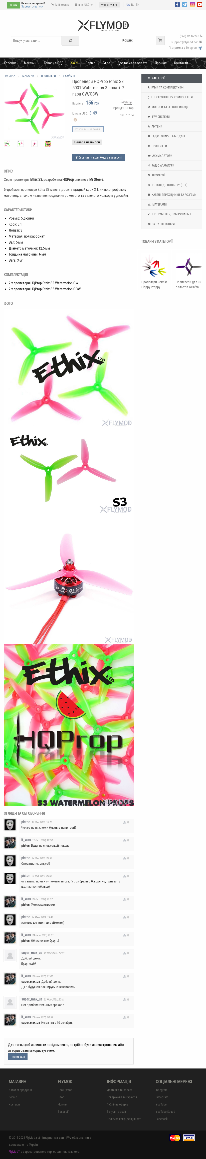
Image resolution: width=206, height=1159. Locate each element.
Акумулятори (159, 156)
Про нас (161, 63)
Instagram (162, 1097)
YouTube (161, 1104)
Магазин (30, 63)
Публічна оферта (117, 1104)
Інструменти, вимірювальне (169, 214)
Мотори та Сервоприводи (167, 107)
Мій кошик (60, 5)
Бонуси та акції (116, 1111)
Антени (154, 126)
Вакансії (63, 1111)
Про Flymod (65, 1090)
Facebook (162, 1119)
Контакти (181, 63)
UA (128, 5)
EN (137, 5)
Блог (106, 63)
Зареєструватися (32, 6)
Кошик (143, 40)
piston (25, 822)
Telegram (161, 1090)
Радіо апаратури (160, 165)
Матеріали (156, 204)
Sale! (74, 63)
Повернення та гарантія (122, 1097)
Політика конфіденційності (124, 1119)
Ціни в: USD (84, 5)
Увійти (14, 5)
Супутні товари (160, 224)
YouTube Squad (165, 1111)
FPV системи (158, 117)
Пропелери (156, 146)
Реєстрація (18, 1056)
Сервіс (90, 63)
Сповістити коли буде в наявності (98, 157)
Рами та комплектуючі (165, 87)
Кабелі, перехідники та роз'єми (171, 195)
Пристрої (155, 175)
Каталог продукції (20, 1090)
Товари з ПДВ (54, 63)
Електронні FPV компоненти (169, 97)
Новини (62, 1104)
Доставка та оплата (132, 63)
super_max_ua (31, 953)
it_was (26, 840)
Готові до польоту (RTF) (166, 185)
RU (132, 5)
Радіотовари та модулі (165, 136)
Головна (10, 63)
